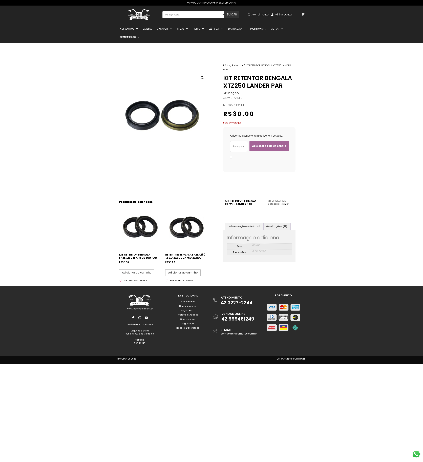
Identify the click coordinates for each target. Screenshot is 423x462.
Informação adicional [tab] (244, 226)
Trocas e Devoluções (187, 327)
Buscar (232, 14)
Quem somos (187, 319)
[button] (202, 78)
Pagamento (187, 310)
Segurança (187, 323)
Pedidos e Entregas (187, 314)
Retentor (237, 65)
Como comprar (187, 306)
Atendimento (187, 301)
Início (226, 65)
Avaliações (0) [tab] (276, 226)
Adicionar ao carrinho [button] (137, 273)
